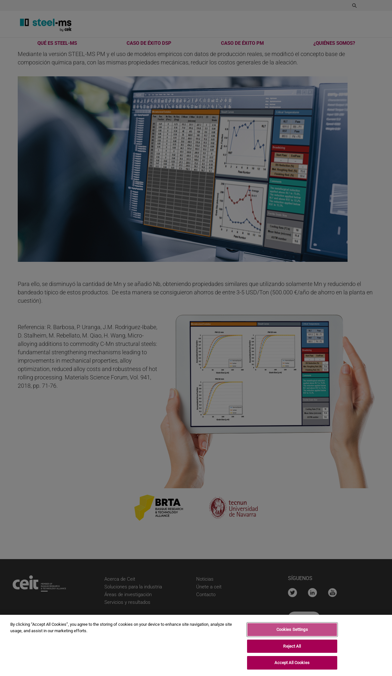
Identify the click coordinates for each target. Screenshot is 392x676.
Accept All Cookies (291, 664)
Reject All (292, 647)
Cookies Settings (292, 631)
